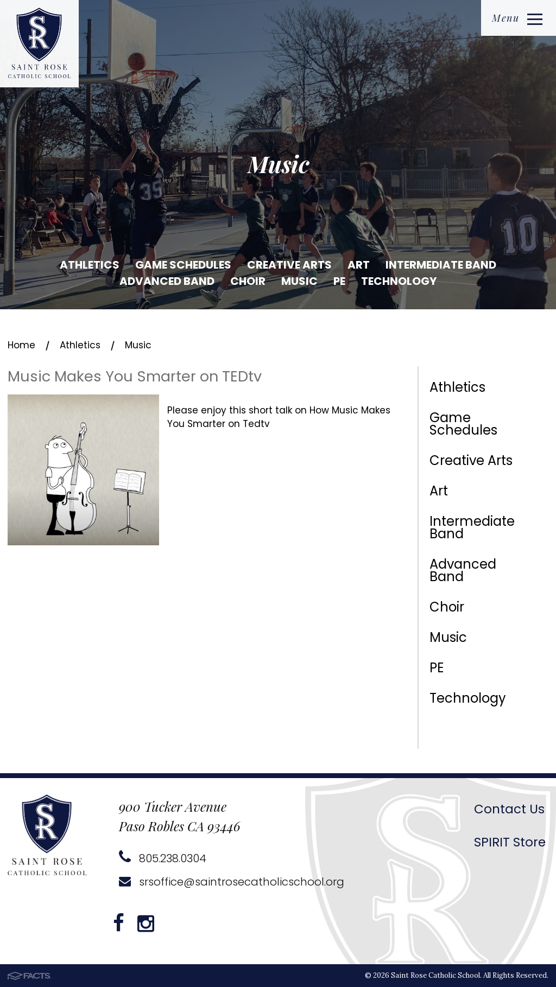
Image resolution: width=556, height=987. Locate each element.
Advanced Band (166, 281)
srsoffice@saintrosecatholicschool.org (231, 881)
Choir (248, 281)
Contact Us (509, 809)
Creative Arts (289, 264)
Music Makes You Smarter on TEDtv (135, 376)
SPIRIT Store (510, 842)
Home (21, 345)
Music (299, 281)
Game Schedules (183, 264)
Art (359, 264)
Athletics (89, 264)
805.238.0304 (162, 858)
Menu (517, 17)
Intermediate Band (441, 264)
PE (339, 281)
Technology (399, 281)
